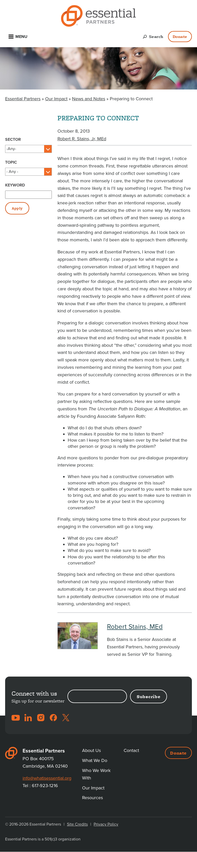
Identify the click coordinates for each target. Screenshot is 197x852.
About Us (91, 750)
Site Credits (77, 824)
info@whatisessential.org (47, 778)
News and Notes (88, 99)
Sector (13, 139)
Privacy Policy (106, 824)
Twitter (66, 717)
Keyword (15, 185)
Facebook (53, 717)
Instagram (41, 717)
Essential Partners (23, 99)
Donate (180, 36)
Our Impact (56, 99)
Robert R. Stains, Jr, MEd (81, 139)
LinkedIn (28, 717)
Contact (131, 750)
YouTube (16, 717)
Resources (92, 797)
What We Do (94, 760)
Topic (11, 162)
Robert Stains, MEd (135, 627)
